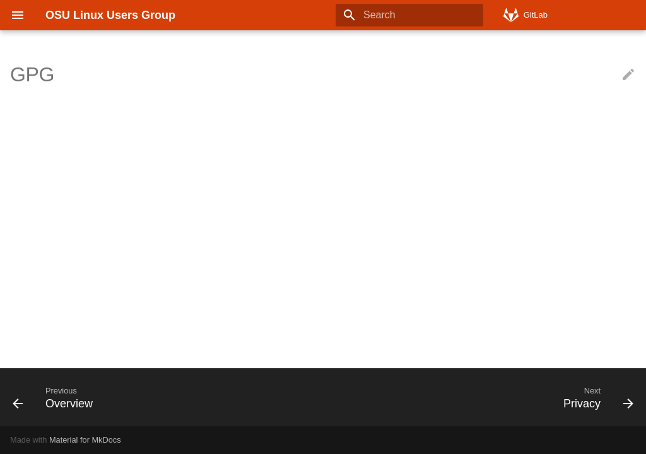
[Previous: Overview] (56, 397)
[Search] (409, 15)
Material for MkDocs (85, 440)
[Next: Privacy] (594, 397)
